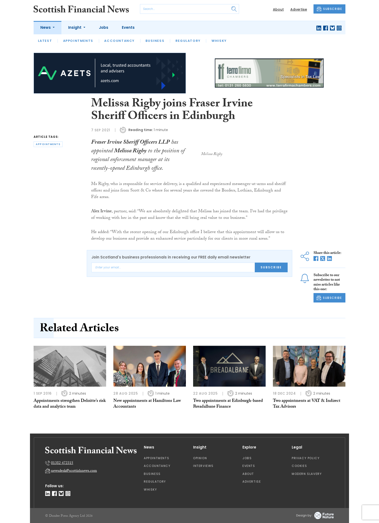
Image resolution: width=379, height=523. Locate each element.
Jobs (103, 27)
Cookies (299, 466)
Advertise (298, 9)
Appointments (78, 40)
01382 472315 (62, 463)
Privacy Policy (306, 458)
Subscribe (271, 267)
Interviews (203, 466)
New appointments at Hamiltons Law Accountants (147, 404)
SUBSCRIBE (329, 9)
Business (155, 40)
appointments (48, 144)
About (278, 9)
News (46, 27)
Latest (45, 40)
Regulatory (188, 40)
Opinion (200, 458)
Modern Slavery (307, 474)
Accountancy (119, 40)
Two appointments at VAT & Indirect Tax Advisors (306, 404)
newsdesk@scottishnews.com (74, 471)
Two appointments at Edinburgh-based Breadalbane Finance (228, 404)
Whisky (219, 40)
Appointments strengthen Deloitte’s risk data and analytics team (70, 404)
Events (128, 27)
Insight (75, 27)
